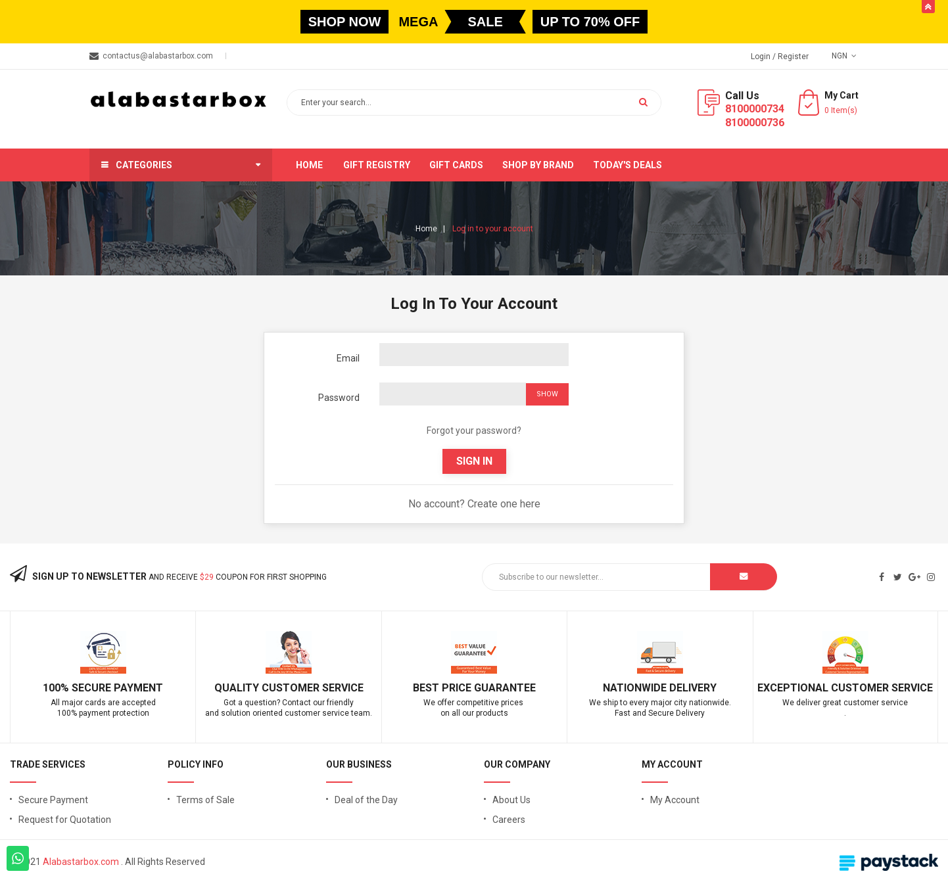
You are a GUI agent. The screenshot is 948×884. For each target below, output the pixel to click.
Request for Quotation (64, 819)
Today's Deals (627, 165)
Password (339, 397)
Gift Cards (456, 165)
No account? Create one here (474, 504)
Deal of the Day (366, 800)
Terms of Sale (205, 800)
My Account (674, 800)
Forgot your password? (474, 430)
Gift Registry (376, 165)
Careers (508, 819)
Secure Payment (53, 800)
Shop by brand (538, 165)
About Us (511, 800)
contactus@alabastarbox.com (158, 55)
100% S (60, 688)
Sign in (474, 461)
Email (348, 358)
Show (547, 394)
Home (309, 165)
